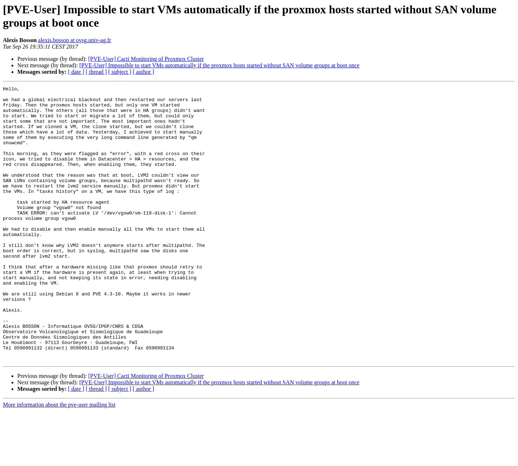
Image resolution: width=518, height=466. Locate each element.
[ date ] (76, 72)
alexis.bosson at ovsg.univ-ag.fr (74, 40)
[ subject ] (119, 72)
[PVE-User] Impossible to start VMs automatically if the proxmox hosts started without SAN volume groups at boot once (219, 65)
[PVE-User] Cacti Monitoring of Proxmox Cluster (146, 59)
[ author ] (143, 72)
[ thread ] (96, 72)
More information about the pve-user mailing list (59, 460)
